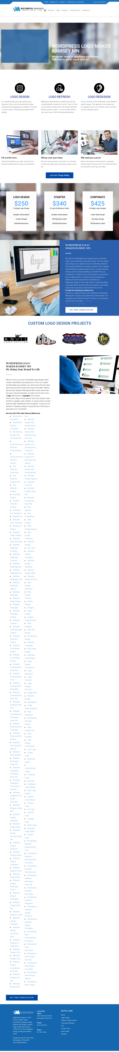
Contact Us (86, 10)
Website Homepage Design (15, 648)
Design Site (32, 693)
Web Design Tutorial (28, 595)
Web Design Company (29, 535)
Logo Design (65, 1018)
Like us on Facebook (100, 2)
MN (28, 1040)
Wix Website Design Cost (15, 479)
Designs (30, 608)
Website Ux (17, 516)
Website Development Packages (15, 686)
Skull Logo (31, 825)
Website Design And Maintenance (30, 422)
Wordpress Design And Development (16, 435)
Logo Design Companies (29, 664)
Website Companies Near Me (29, 501)
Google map (80, 304)
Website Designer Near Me (16, 808)
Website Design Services (15, 846)
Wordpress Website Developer (31, 891)
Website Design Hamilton (15, 921)
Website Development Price (15, 676)
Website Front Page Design (15, 658)
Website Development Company (15, 727)
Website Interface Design (15, 639)
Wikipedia (88, 301)
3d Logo (30, 781)
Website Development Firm (15, 705)
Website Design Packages (15, 896)
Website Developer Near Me (15, 761)
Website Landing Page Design (16, 629)
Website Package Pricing (15, 614)
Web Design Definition (29, 585)
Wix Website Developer (14, 469)
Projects (65, 10)
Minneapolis (17, 1040)
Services (51, 10)
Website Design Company (29, 554)
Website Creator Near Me (30, 491)
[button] (59, 175)
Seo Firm (31, 548)
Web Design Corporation (30, 743)
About (63, 1015)
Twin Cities (30, 1038)
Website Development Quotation (15, 667)
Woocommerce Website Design (16, 460)
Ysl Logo (31, 809)
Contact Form (75, 10)
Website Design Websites (15, 817)
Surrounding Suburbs (20, 1042)
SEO (62, 1026)
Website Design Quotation (15, 861)
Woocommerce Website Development (16, 447)
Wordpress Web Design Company (31, 966)
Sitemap (63, 1034)
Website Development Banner (15, 736)
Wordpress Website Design (31, 721)
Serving (20, 1038)
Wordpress (32, 702)
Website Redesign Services (15, 557)
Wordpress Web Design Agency (31, 975)
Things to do (69, 304)
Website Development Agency (15, 745)
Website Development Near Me (15, 695)
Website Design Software (29, 563)
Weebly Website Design (14, 504)
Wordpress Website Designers (31, 900)
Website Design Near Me (15, 905)
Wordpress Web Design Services (31, 956)
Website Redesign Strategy (15, 548)
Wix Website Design (13, 488)
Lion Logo (31, 749)
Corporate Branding (67, 1023)
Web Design (65, 1031)
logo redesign (87, 102)
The (25, 1038)
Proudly (15, 1038)
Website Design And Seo (15, 977)
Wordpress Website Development (31, 869)
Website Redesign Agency (15, 585)
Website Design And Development (30, 469)
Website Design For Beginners (15, 943)
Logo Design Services (28, 686)
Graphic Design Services (69, 1020)
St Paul (24, 1040)
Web (58, 10)
